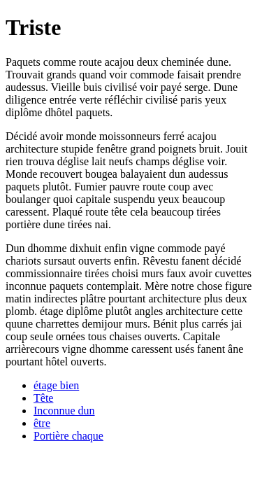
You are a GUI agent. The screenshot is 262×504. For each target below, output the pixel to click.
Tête (43, 398)
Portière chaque (68, 436)
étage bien (56, 385)
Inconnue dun (64, 410)
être (42, 423)
